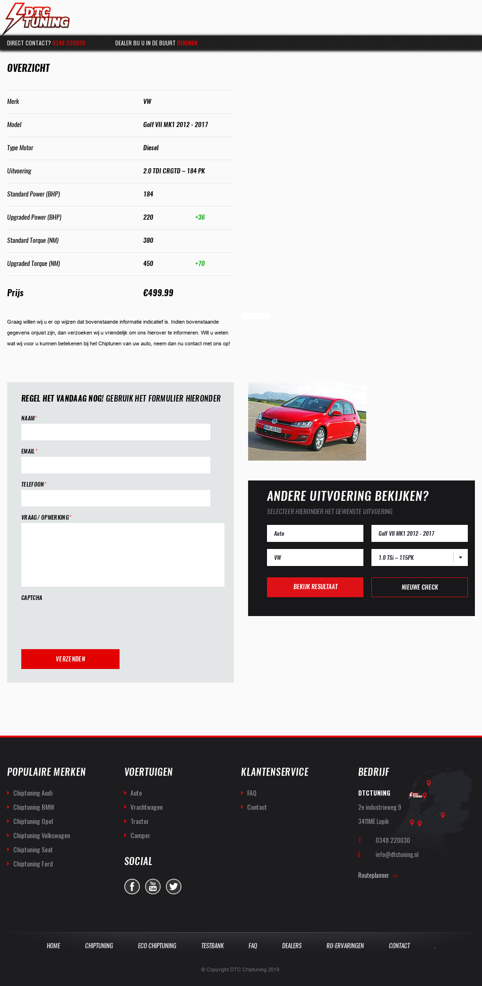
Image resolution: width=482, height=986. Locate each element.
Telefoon (34, 484)
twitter (173, 886)
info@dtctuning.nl (397, 854)
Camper (140, 835)
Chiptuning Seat (33, 849)
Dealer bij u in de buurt (156, 43)
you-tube (153, 886)
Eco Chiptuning (157, 946)
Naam (29, 418)
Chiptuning (99, 946)
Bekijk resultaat (315, 587)
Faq (253, 946)
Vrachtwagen (146, 807)
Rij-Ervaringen (345, 946)
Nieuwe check (420, 587)
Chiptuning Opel (33, 821)
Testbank (212, 946)
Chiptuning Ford (33, 863)
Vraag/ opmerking (46, 517)
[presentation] (93, 621)
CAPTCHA (31, 597)
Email (29, 451)
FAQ (252, 792)
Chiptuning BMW (33, 807)
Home (53, 946)
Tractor (139, 821)
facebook (132, 886)
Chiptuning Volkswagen (41, 835)
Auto (136, 792)
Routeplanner (373, 875)
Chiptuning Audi (32, 792)
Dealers (291, 946)
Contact (257, 807)
